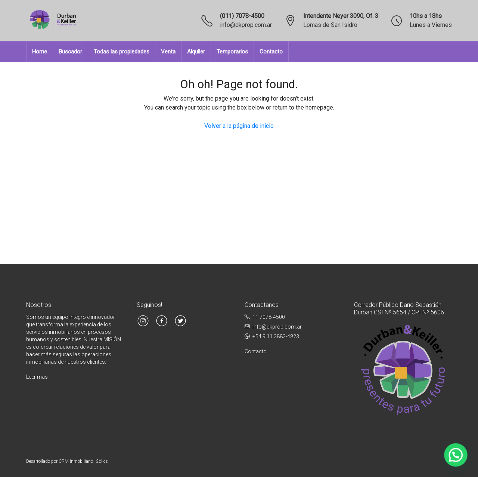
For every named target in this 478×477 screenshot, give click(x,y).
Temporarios (232, 51)
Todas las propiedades (121, 51)
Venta (168, 51)
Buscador (70, 51)
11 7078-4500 (268, 317)
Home (39, 51)
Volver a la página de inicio (239, 125)
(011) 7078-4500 (242, 15)
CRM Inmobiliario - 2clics (83, 461)
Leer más (37, 377)
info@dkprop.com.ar (246, 24)
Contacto (271, 51)
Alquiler (196, 51)
